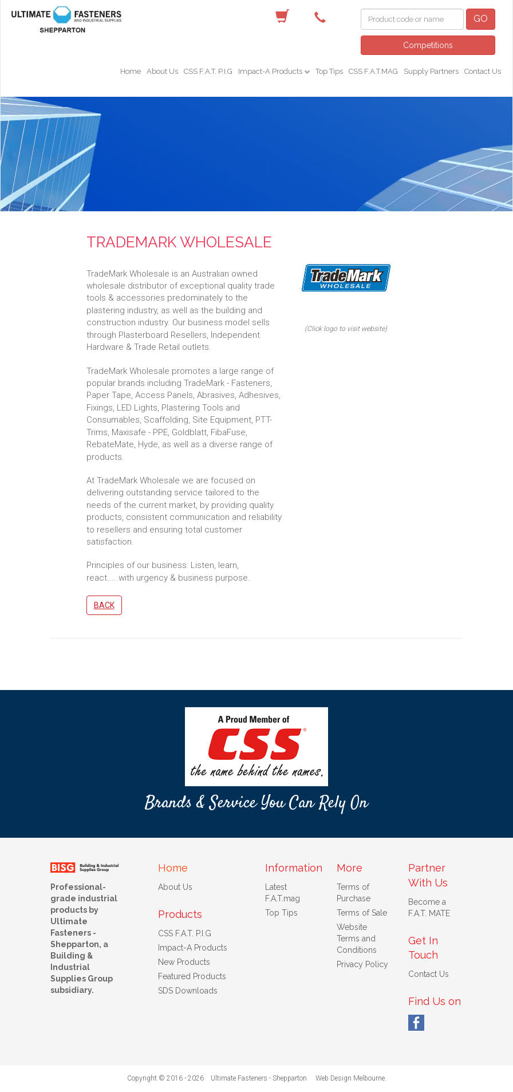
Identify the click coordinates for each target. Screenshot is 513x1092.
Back (104, 605)
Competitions (428, 45)
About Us (162, 71)
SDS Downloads (188, 990)
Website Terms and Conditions (357, 939)
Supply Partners (431, 71)
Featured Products (192, 976)
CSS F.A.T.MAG (373, 71)
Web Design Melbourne (350, 1078)
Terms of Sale (362, 912)
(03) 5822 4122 (323, 16)
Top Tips (329, 71)
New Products (184, 962)
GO (480, 18)
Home (130, 71)
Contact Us (482, 71)
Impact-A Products (271, 71)
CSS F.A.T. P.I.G (208, 71)
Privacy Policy (362, 964)
